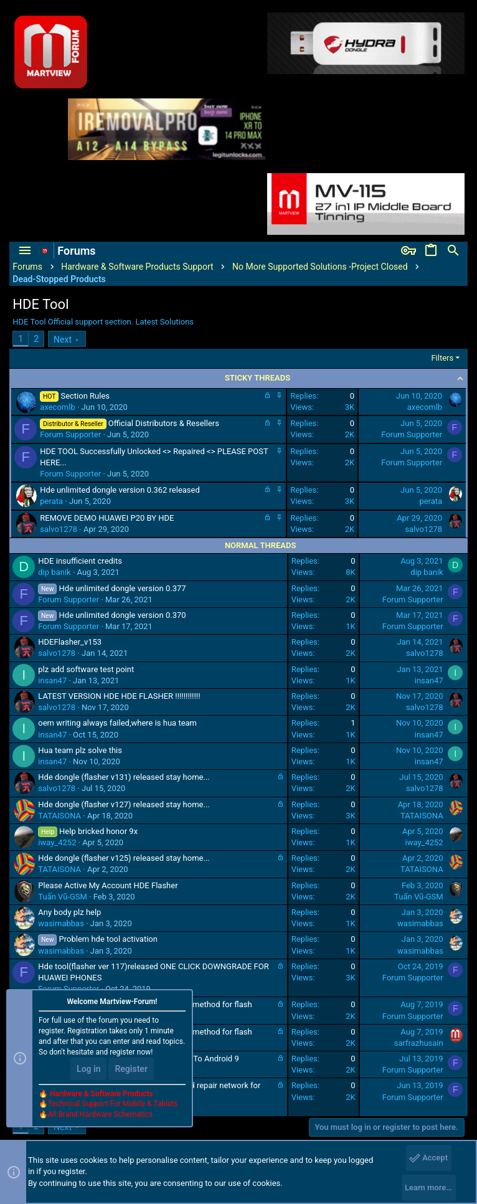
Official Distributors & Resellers (163, 423)
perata (51, 501)
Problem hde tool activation (108, 939)
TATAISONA (59, 815)
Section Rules (85, 396)
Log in (88, 1069)
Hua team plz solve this (80, 750)
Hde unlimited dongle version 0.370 (122, 615)
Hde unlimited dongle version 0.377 (122, 588)
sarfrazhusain (418, 1043)
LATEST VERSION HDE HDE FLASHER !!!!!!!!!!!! (119, 696)
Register (131, 1069)
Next (63, 339)
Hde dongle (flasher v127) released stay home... (123, 804)
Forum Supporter (70, 434)
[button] (24, 251)
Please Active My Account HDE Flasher (107, 885)
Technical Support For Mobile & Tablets (112, 1103)
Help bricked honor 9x (98, 831)
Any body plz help (69, 912)
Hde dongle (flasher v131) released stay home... (123, 777)
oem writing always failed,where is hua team (117, 723)
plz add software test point (86, 669)
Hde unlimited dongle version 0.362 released (119, 490)
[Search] (453, 251)
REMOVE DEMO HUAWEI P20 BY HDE (107, 518)
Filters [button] (442, 358)
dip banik (54, 572)
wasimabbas (61, 923)
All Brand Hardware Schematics (100, 1114)
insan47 (52, 680)
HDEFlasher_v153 (70, 642)
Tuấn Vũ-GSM (62, 896)
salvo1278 (58, 529)
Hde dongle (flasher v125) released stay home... (123, 858)
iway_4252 (57, 842)
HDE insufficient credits (80, 561)
